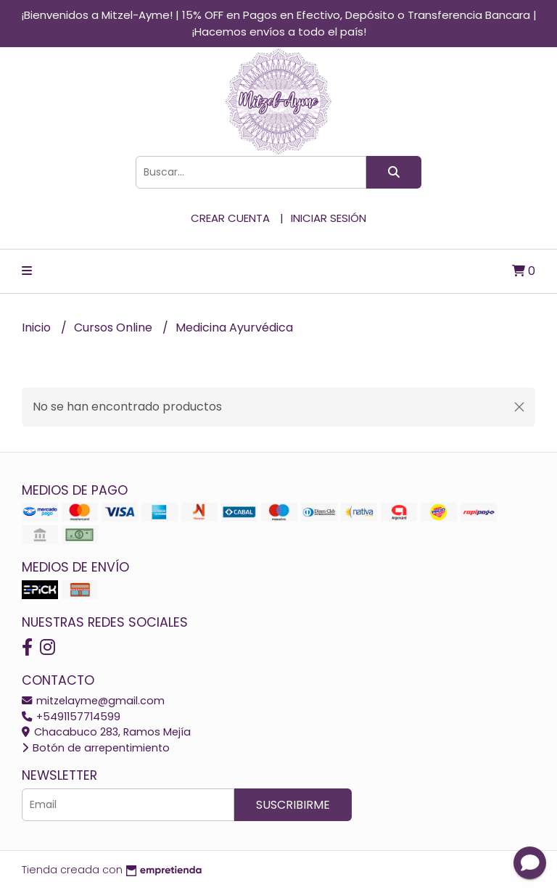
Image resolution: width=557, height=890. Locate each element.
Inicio (38, 327)
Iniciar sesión (328, 218)
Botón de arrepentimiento (96, 748)
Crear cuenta (230, 218)
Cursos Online (114, 327)
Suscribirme (293, 804)
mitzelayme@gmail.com (93, 700)
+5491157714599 (71, 716)
